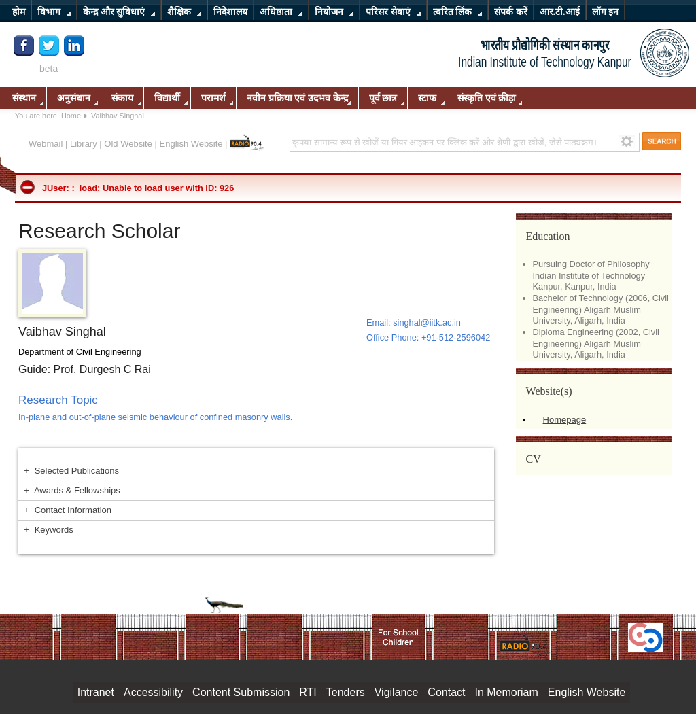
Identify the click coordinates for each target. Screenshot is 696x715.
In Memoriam (506, 692)
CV (533, 459)
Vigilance (397, 692)
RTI (307, 692)
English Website (191, 144)
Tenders (345, 692)
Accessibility (153, 692)
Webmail (46, 144)
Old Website (128, 144)
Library (83, 144)
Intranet (95, 692)
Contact (446, 692)
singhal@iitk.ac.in (427, 322)
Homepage (565, 420)
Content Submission (241, 692)
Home (71, 115)
